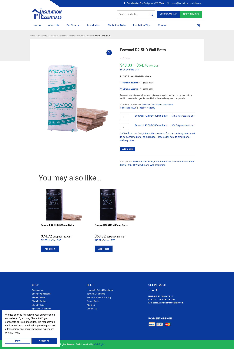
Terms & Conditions (96, 294)
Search (151, 14)
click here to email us (175, 137)
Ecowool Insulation (59, 35)
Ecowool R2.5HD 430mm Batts (151, 115)
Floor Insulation (162, 161)
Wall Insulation (158, 165)
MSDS (133, 108)
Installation (93, 25)
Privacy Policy (93, 301)
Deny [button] (17, 341)
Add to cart (127, 149)
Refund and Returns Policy (99, 297)
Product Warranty (147, 108)
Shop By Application (41, 294)
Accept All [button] (44, 341)
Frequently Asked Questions (100, 290)
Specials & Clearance (41, 309)
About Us (53, 25)
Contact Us (92, 309)
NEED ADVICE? (191, 14)
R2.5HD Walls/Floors (138, 165)
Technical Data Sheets (151, 104)
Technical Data (117, 25)
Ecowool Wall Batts (77, 35)
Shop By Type (38, 305)
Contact (162, 25)
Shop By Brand (43, 35)
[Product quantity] (124, 117)
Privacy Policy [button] (12, 332)
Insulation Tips (142, 25)
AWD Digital (99, 344)
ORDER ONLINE (168, 14)
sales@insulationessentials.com (186, 3)
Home (37, 25)
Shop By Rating (39, 301)
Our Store (73, 25)
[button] (109, 52)
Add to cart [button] (50, 249)
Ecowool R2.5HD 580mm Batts (151, 125)
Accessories (37, 290)
